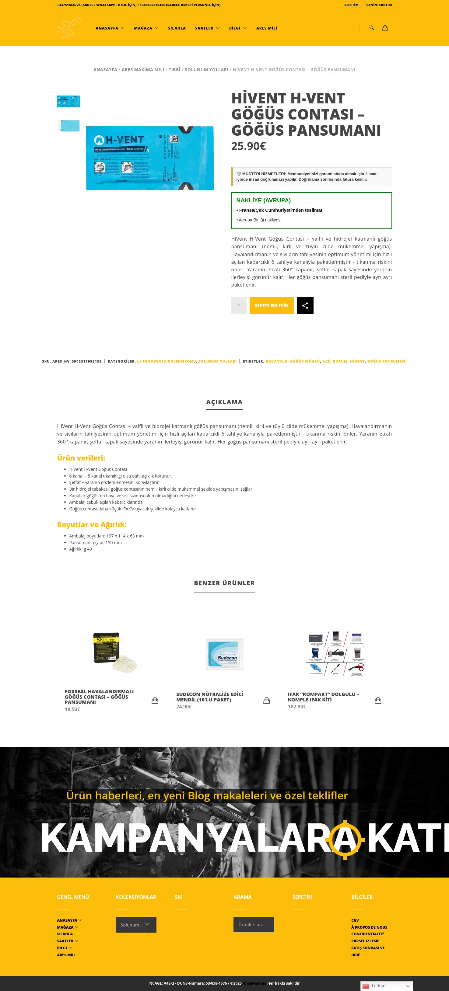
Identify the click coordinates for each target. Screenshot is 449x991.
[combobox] (136, 925)
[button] (155, 700)
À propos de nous (369, 927)
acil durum (335, 361)
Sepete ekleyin (272, 305)
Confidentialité (367, 934)
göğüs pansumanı (387, 361)
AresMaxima (254, 983)
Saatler (204, 28)
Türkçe (374, 986)
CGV (355, 920)
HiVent (357, 361)
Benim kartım (379, 4)
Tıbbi (175, 69)
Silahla (176, 28)
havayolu (277, 361)
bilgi (235, 28)
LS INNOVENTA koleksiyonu (166, 361)
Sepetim (351, 4)
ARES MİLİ (266, 28)
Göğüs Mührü (305, 361)
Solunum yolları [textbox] (132, 925)
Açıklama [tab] (224, 402)
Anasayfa (107, 28)
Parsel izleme (365, 941)
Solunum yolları (207, 69)
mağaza (143, 28)
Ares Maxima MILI (143, 69)
